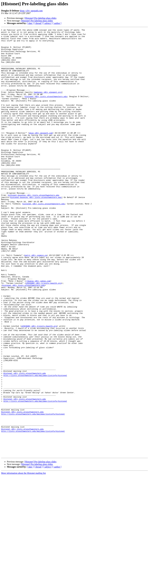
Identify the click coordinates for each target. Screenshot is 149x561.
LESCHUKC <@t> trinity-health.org (44, 334)
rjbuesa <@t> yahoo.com (38, 331)
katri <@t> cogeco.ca (36, 300)
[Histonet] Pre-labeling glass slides (40, 18)
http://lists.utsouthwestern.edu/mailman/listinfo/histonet (35, 445)
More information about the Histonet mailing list (23, 558)
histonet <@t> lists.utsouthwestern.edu (46, 110)
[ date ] (30, 23)
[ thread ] (38, 23)
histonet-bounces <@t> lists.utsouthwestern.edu (33, 228)
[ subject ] (47, 23)
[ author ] (57, 23)
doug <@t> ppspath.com (31, 10)
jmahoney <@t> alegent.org (47, 105)
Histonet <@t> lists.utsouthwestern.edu (24, 442)
